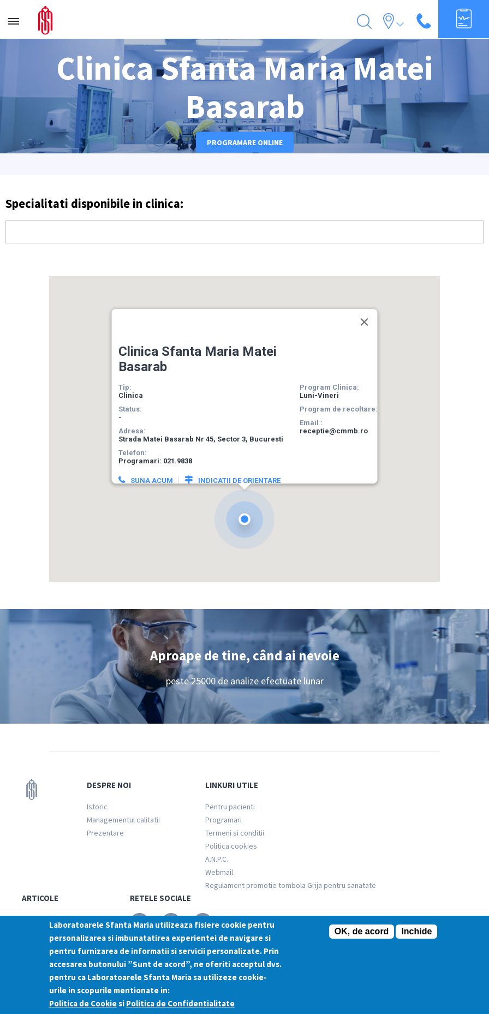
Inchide (416, 931)
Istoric (97, 807)
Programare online (245, 142)
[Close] (364, 309)
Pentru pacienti (230, 807)
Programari (223, 820)
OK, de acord (362, 931)
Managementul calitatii (123, 820)
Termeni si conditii (234, 833)
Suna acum (151, 468)
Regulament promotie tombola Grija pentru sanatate (290, 885)
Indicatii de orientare (239, 468)
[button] (244, 506)
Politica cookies (231, 846)
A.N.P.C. (216, 859)
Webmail (219, 872)
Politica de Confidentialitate (180, 1003)
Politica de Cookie (83, 1003)
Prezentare (105, 833)
